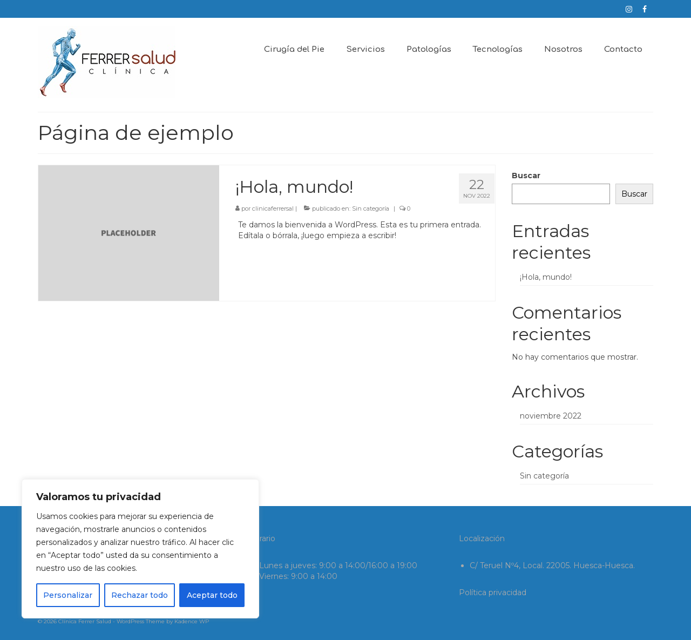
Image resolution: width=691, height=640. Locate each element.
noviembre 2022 (550, 416)
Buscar (526, 175)
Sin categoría (370, 208)
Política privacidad (492, 592)
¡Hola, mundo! (546, 277)
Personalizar (67, 595)
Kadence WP (191, 621)
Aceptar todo (212, 595)
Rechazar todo (139, 595)
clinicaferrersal (273, 208)
